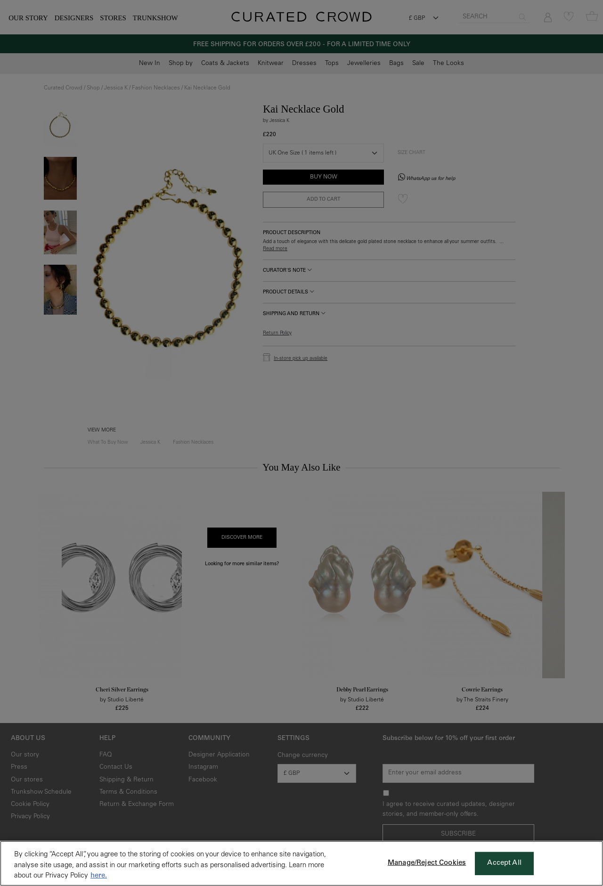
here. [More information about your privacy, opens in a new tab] (98, 875)
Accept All (504, 863)
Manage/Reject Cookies (427, 863)
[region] (301, 863)
